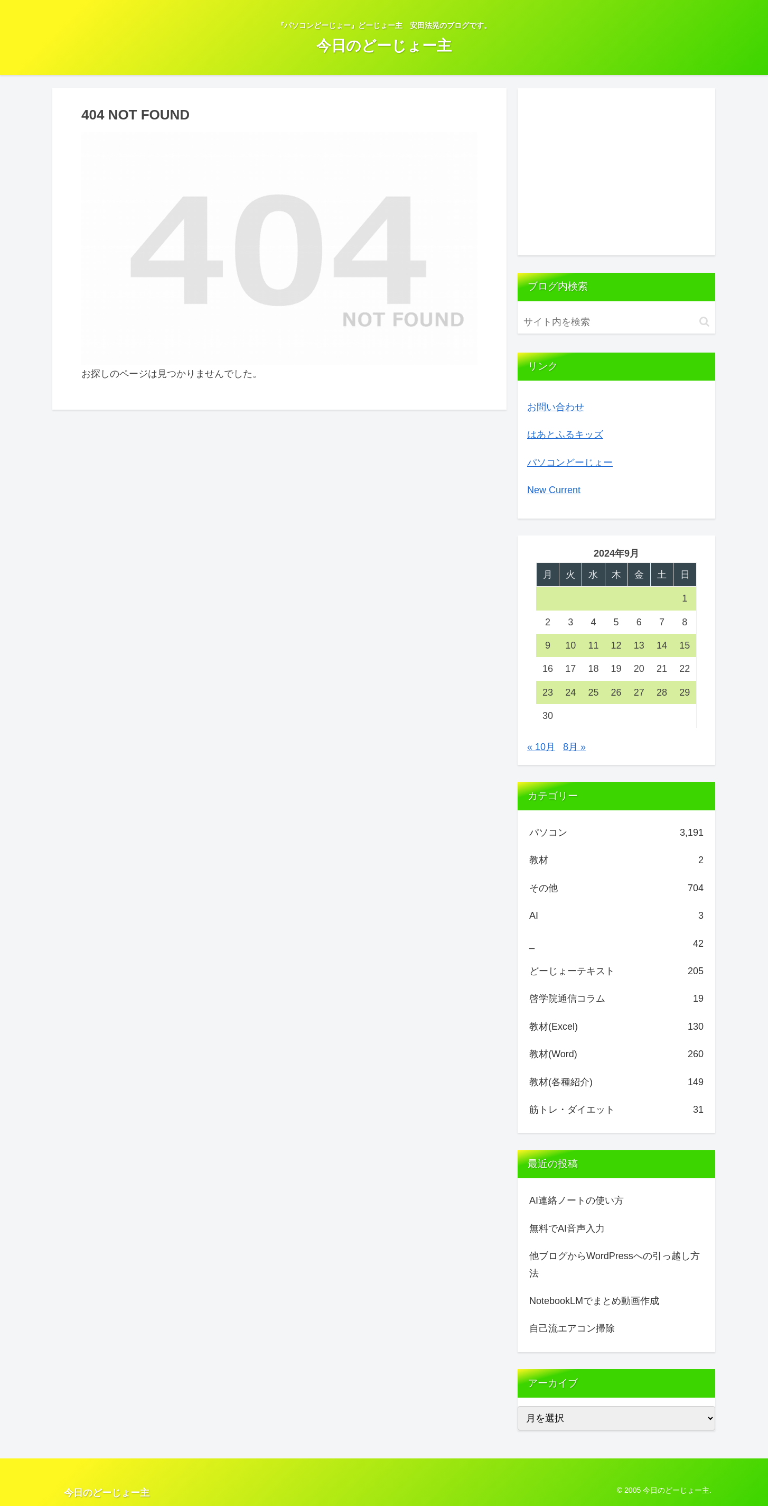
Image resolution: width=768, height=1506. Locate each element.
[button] (704, 322)
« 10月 (541, 747)
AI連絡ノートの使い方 (576, 1200)
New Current (553, 490)
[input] (616, 322)
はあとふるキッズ (565, 434)
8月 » (574, 747)
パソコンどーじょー (570, 462)
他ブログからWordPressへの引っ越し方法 (614, 1264)
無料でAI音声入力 (567, 1228)
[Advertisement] (616, 172)
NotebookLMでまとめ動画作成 (594, 1301)
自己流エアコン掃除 (572, 1328)
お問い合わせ (555, 407)
